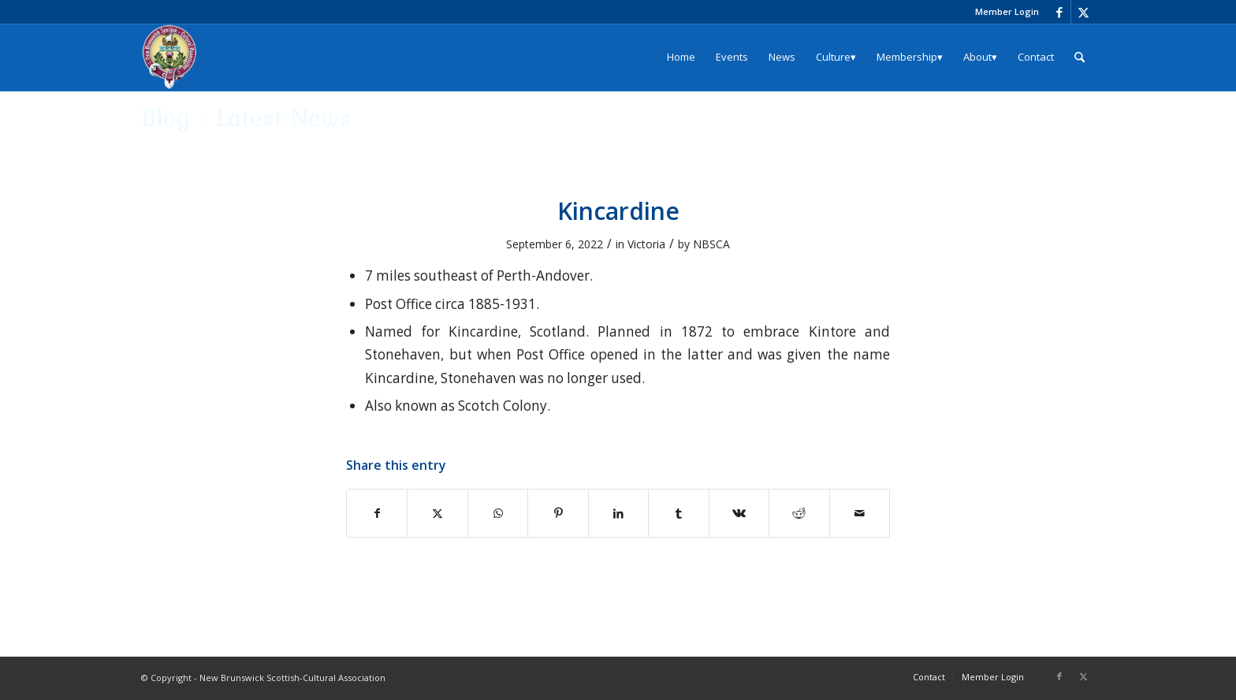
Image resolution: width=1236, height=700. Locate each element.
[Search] (1079, 57)
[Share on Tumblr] (678, 513)
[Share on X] (437, 513)
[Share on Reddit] (798, 513)
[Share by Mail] (860, 513)
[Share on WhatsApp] (497, 513)
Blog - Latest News (246, 117)
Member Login (1007, 11)
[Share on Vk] (739, 513)
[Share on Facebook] (377, 513)
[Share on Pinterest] (557, 513)
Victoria (646, 243)
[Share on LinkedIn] (618, 513)
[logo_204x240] (169, 57)
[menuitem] (1003, 12)
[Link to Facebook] (1059, 12)
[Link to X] (1083, 12)
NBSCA (711, 243)
